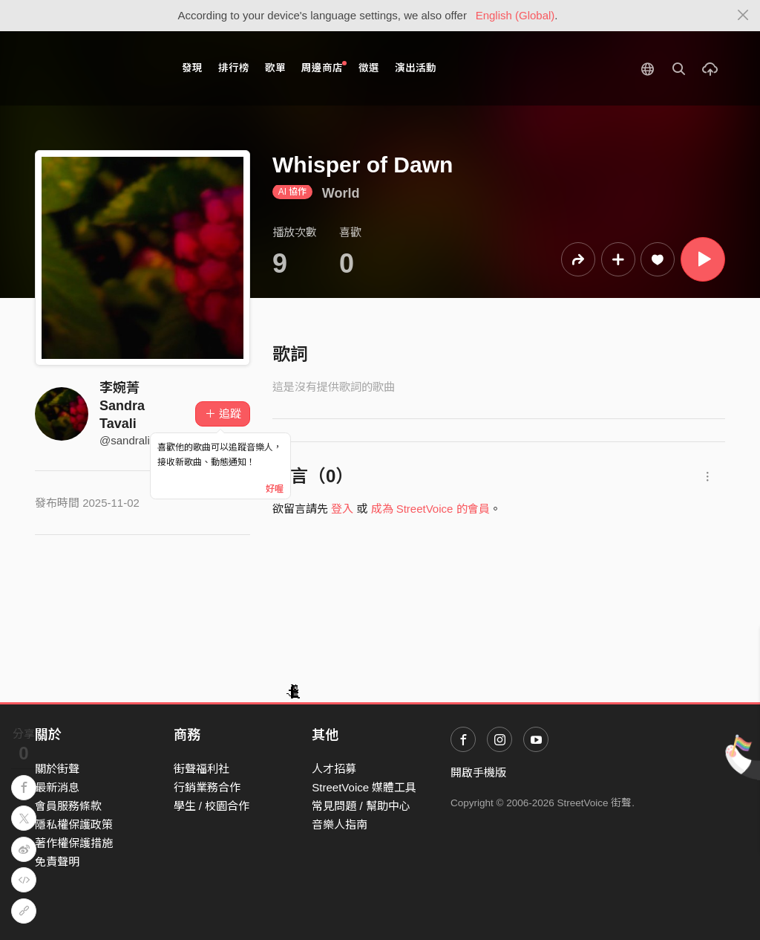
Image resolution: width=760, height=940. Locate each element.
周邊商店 (324, 67)
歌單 (275, 68)
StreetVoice (96, 68)
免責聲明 (57, 861)
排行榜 (233, 68)
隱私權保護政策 (74, 824)
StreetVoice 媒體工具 (364, 787)
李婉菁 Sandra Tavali (122, 405)
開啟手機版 (478, 772)
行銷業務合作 (207, 787)
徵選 (368, 68)
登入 (342, 508)
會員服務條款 (68, 806)
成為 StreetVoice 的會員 (430, 508)
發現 (192, 68)
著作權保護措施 (74, 843)
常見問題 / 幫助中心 (361, 806)
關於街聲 (57, 768)
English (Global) (515, 15)
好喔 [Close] (275, 489)
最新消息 (57, 787)
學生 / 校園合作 (212, 806)
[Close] (743, 16)
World (341, 193)
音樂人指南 (339, 824)
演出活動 (415, 68)
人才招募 (334, 768)
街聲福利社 (201, 768)
